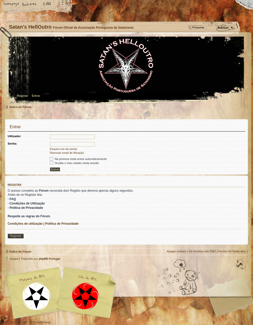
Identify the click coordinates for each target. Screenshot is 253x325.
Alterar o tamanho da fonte (29, 4)
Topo (241, 264)
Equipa (13, 258)
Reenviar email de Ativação (67, 152)
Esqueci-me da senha (63, 148)
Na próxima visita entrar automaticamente (78, 158)
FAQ (47, 4)
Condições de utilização (25, 223)
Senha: (12, 143)
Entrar (36, 95)
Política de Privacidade (62, 223)
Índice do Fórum (126, 70)
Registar (22, 95)
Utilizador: (14, 136)
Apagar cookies (176, 251)
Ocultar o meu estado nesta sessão (74, 163)
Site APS (85, 296)
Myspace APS (62, 293)
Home (11, 4)
